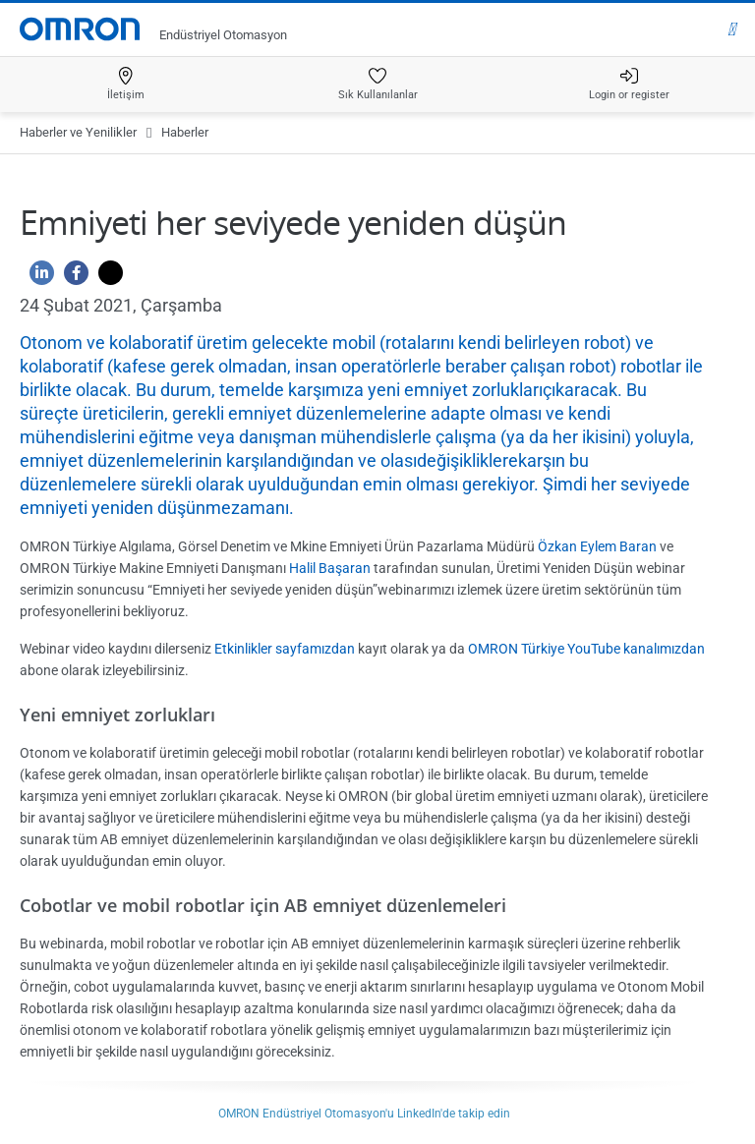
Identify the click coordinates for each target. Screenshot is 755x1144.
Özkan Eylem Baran (597, 546)
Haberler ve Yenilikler (78, 132)
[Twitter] (105, 277)
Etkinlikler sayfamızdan (284, 649)
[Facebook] (71, 277)
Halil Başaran (330, 568)
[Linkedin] (37, 277)
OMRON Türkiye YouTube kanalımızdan (586, 649)
